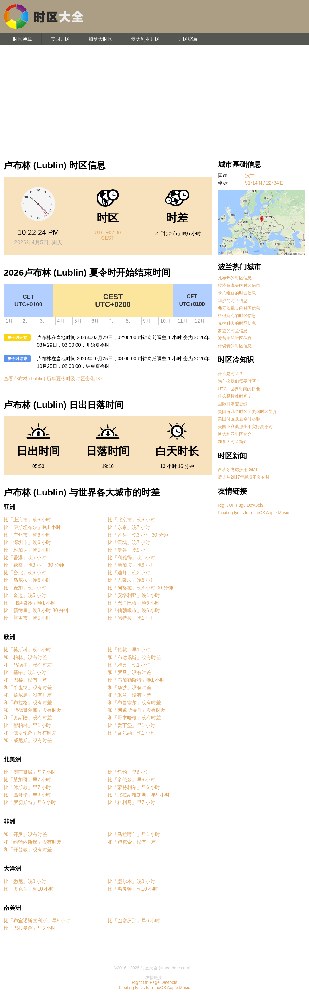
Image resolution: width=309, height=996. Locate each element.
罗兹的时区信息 (232, 330)
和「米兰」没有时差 (129, 695)
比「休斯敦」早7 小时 (27, 787)
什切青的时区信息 (235, 345)
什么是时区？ (230, 373)
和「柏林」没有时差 (25, 657)
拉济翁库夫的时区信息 (239, 285)
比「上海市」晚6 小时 (27, 519)
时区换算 (22, 39)
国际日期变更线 (232, 403)
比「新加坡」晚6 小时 (131, 565)
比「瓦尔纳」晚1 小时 (131, 732)
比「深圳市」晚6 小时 (27, 542)
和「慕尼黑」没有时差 (28, 695)
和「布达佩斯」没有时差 (134, 657)
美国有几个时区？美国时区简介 (247, 411)
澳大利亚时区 (145, 39)
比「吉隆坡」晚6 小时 (131, 580)
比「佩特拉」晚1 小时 (131, 618)
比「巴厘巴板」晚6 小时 (134, 602)
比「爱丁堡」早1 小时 (131, 725)
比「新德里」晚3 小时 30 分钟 (36, 610)
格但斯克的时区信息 (237, 315)
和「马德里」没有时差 (28, 664)
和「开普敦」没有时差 (28, 849)
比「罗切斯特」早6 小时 (30, 802)
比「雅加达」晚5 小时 (27, 550)
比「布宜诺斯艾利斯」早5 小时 (37, 920)
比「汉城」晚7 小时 (129, 542)
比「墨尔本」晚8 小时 (131, 881)
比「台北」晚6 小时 (25, 572)
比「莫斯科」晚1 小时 (27, 649)
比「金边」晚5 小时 (25, 595)
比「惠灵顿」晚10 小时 (133, 888)
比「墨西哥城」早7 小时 (30, 772)
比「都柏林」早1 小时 (27, 725)
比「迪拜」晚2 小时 (129, 572)
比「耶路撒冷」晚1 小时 (30, 602)
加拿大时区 (100, 39)
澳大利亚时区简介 (235, 434)
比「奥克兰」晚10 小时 (29, 888)
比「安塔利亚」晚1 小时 (134, 595)
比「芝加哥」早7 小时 (27, 779)
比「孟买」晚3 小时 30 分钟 (138, 534)
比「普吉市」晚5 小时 (27, 618)
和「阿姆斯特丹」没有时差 (137, 710)
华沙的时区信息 (232, 300)
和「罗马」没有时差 (129, 672)
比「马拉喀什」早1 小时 (134, 834)
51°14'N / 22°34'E (264, 183)
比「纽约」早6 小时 (129, 772)
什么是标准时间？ (235, 396)
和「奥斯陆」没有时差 (28, 717)
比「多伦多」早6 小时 (131, 779)
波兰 (250, 175)
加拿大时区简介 (232, 441)
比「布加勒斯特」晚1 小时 (136, 680)
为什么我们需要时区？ (239, 381)
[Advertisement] (154, 99)
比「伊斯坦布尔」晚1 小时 (32, 527)
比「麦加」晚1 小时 (25, 587)
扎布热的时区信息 (235, 277)
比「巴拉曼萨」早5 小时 (30, 928)
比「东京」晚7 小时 (129, 527)
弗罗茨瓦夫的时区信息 (239, 308)
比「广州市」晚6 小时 (27, 534)
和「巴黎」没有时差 (25, 680)
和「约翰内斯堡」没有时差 (33, 842)
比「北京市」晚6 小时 (131, 519)
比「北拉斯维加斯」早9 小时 (139, 794)
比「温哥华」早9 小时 (27, 794)
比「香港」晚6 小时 (25, 557)
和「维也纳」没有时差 (28, 687)
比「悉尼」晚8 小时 (25, 881)
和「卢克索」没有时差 (132, 842)
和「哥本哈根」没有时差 (134, 717)
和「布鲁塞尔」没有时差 (134, 702)
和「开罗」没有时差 (25, 834)
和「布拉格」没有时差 (28, 702)
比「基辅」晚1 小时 (25, 672)
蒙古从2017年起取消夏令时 (243, 477)
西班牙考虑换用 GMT (238, 469)
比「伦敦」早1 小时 (129, 649)
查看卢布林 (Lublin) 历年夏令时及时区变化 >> (53, 378)
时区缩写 (188, 39)
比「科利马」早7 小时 (131, 802)
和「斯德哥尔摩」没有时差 (33, 710)
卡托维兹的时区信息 (237, 292)
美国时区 (60, 39)
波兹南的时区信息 (235, 338)
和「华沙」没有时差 (129, 687)
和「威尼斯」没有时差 (28, 740)
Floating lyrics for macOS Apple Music (253, 512)
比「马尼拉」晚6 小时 (27, 580)
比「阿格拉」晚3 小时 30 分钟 (140, 587)
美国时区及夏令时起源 (239, 419)
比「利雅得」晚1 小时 (131, 557)
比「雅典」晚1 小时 (129, 664)
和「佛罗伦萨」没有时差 (30, 732)
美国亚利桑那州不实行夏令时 (245, 426)
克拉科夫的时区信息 (237, 323)
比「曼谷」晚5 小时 (129, 550)
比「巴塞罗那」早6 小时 (134, 920)
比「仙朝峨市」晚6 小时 (134, 610)
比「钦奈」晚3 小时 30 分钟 (34, 565)
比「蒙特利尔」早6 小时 (134, 787)
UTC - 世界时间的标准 (239, 388)
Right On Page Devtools (240, 505)
